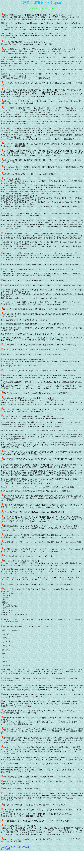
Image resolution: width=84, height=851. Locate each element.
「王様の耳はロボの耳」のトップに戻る (15, 847)
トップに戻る (5, 849)
